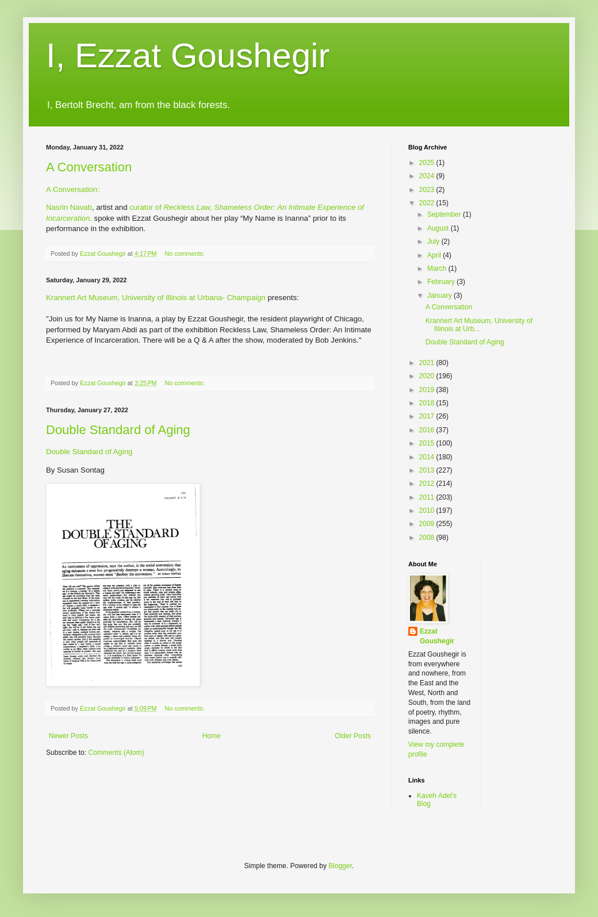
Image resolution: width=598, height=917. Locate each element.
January (440, 295)
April (435, 255)
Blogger (340, 866)
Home (211, 736)
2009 (427, 524)
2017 (427, 416)
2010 (427, 511)
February (442, 282)
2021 (427, 363)
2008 (427, 538)
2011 (427, 497)
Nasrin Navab (69, 207)
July (434, 241)
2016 (427, 430)
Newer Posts (68, 736)
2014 (427, 457)
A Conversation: (72, 189)
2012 (427, 483)
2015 (427, 443)
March (437, 268)
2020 (427, 376)
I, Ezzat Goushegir (188, 55)
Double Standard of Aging (118, 430)
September (445, 214)
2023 (427, 190)
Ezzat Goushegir (437, 636)
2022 (427, 203)
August (439, 228)
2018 (427, 403)
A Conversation (89, 167)
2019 (427, 390)
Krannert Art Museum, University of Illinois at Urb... (478, 325)
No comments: (185, 253)
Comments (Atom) (116, 753)
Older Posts (353, 736)
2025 (427, 163)
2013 (427, 470)
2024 (427, 176)
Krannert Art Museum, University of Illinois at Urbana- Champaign (156, 297)
